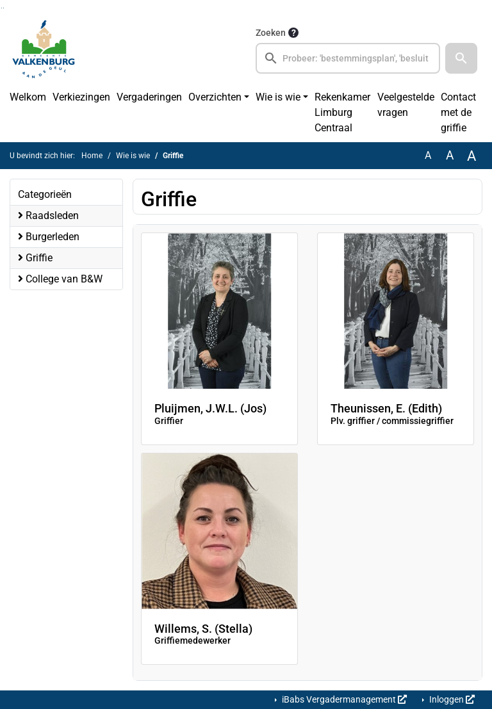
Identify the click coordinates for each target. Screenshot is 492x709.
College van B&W (60, 279)
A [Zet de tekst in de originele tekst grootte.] (428, 155)
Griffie (35, 258)
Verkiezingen (81, 97)
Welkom (28, 97)
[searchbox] (348, 58)
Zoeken (271, 33)
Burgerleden (48, 237)
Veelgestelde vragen (405, 104)
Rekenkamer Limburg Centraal (342, 112)
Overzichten (215, 97)
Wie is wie (278, 97)
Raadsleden (48, 215)
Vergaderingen (149, 97)
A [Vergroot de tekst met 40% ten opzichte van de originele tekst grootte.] (471, 155)
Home (91, 155)
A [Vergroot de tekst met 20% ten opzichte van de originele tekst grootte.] (450, 155)
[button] (461, 58)
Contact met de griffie (458, 112)
